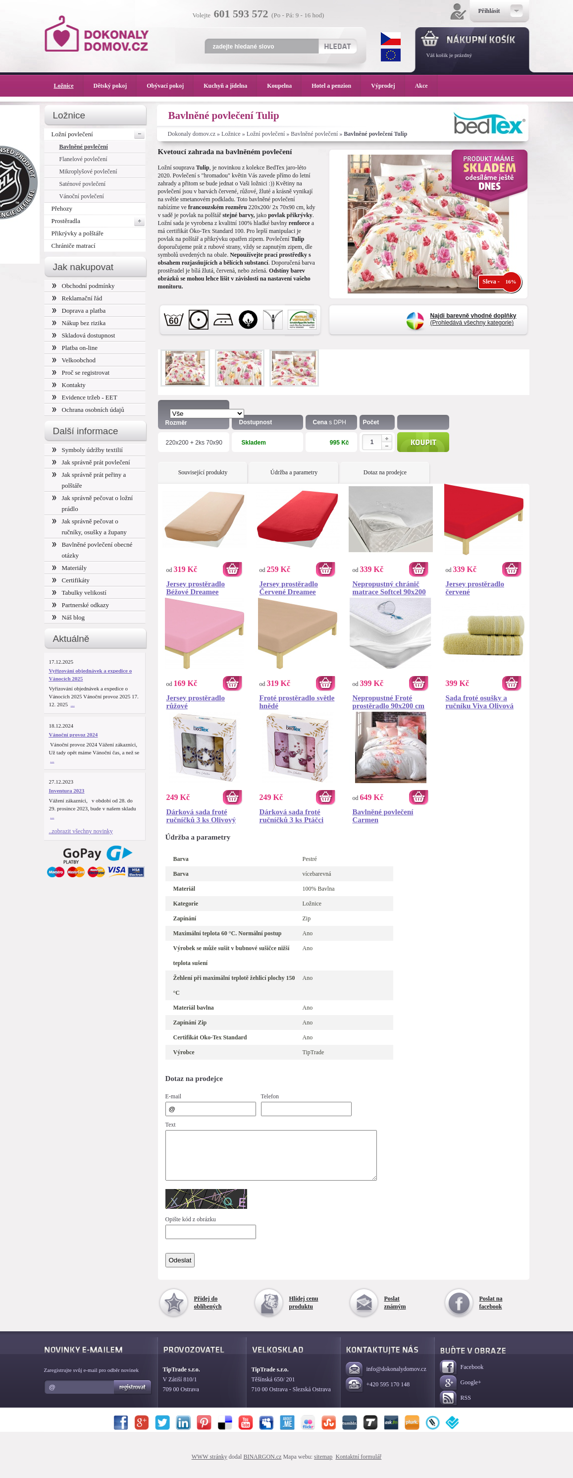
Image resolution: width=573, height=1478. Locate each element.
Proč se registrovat (81, 372)
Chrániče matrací (74, 245)
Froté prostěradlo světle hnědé (297, 702)
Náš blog (68, 617)
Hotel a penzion (336, 86)
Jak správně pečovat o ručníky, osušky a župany (89, 526)
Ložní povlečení (266, 133)
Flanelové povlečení (83, 159)
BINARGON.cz (262, 1465)
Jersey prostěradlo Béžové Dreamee (195, 588)
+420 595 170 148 (378, 1394)
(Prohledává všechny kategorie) (473, 319)
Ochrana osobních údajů (88, 409)
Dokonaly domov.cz (192, 133)
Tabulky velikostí (79, 592)
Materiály (69, 567)
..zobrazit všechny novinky (81, 831)
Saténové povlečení (82, 183)
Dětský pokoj (115, 86)
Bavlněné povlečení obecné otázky (92, 550)
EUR (391, 55)
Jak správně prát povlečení (91, 462)
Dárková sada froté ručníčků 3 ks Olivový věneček (201, 816)
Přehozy (62, 208)
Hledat (337, 46)
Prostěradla (99, 221)
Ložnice (231, 133)
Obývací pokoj (170, 86)
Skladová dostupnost (83, 335)
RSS (455, 1407)
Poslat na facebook (491, 1311)
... (73, 704)
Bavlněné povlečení (314, 133)
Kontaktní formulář (358, 1465)
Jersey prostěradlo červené (475, 588)
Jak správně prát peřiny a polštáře (89, 480)
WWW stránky (209, 1465)
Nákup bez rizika (79, 323)
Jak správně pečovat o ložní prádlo (92, 503)
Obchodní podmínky (83, 285)
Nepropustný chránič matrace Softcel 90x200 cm (389, 588)
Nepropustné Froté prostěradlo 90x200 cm (389, 702)
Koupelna (284, 86)
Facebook (462, 1376)
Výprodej (388, 86)
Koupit (423, 442)
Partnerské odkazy (80, 605)
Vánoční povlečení (81, 196)
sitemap (323, 1465)
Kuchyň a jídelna (230, 86)
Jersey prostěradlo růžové (195, 702)
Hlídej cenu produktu (303, 1311)
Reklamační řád (77, 298)
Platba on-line (75, 347)
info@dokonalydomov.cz (386, 1378)
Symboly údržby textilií (87, 450)
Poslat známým (395, 1311)
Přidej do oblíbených (208, 1311)
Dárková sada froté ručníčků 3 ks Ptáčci (292, 816)
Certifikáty (71, 580)
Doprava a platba (79, 310)
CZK (391, 38)
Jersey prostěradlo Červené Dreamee (289, 588)
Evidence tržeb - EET (84, 397)
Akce (423, 86)
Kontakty (69, 385)
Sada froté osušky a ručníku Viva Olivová (480, 702)
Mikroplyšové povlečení (88, 171)
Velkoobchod (74, 360)
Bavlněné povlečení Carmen (383, 816)
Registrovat (133, 1396)
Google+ (460, 1392)
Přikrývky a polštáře (78, 233)
